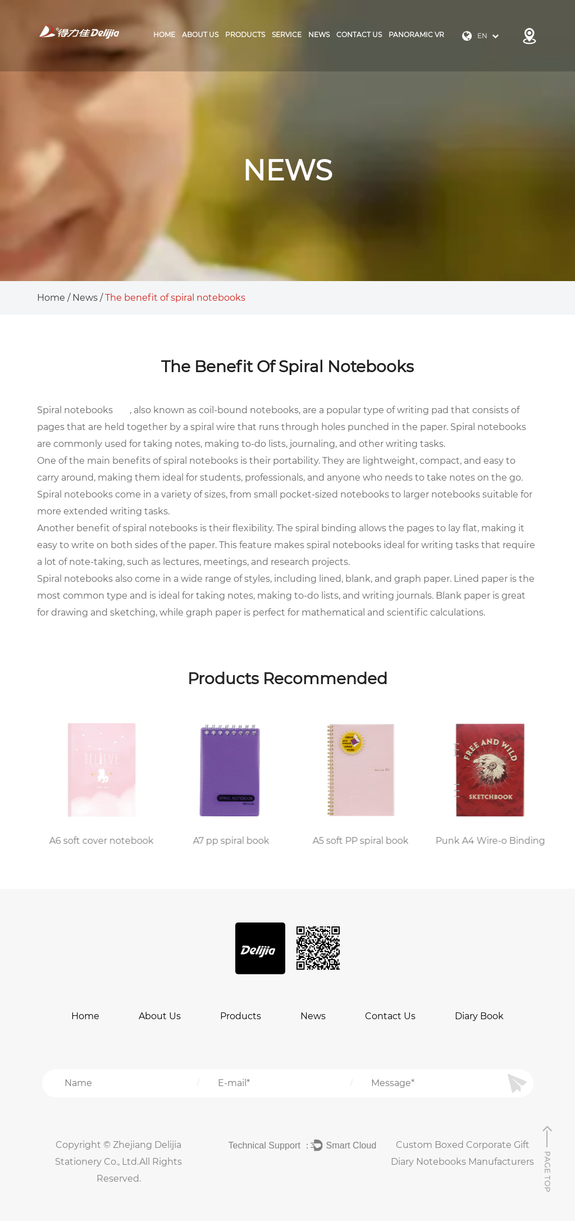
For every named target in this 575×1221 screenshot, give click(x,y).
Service (287, 34)
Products (240, 1016)
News (319, 34)
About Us (200, 34)
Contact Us (359, 34)
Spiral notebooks (75, 410)
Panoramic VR (416, 34)
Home (164, 34)
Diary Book (479, 1016)
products (245, 34)
